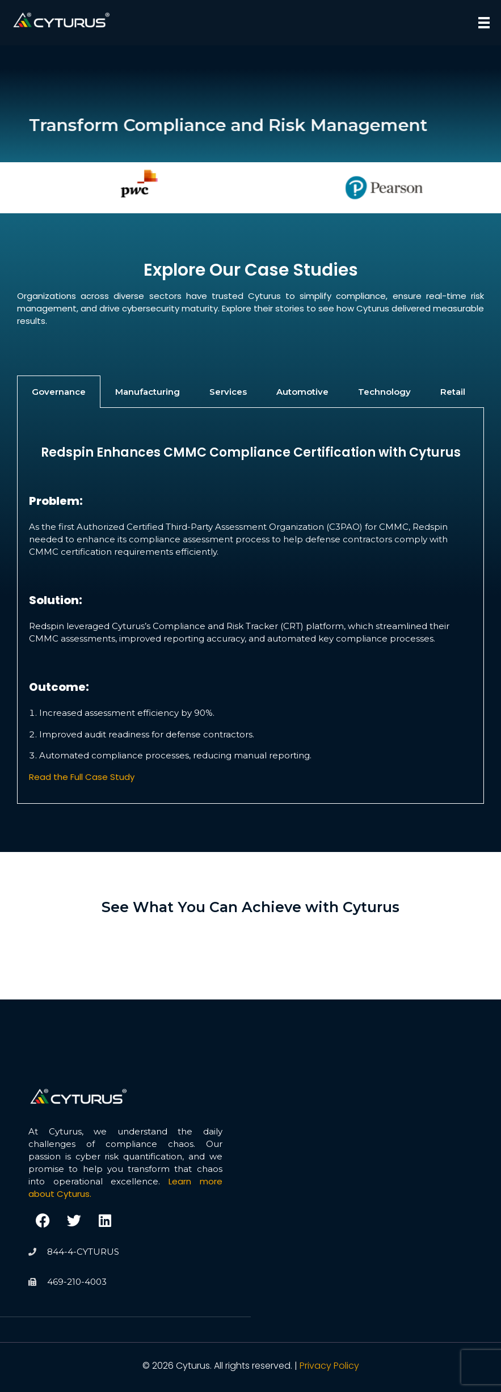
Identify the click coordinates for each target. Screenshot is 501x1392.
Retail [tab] (452, 391)
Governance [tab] (59, 391)
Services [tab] (228, 391)
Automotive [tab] (302, 391)
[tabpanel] (250, 605)
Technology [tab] (384, 391)
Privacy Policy (329, 1365)
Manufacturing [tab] (147, 391)
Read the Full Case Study (81, 777)
